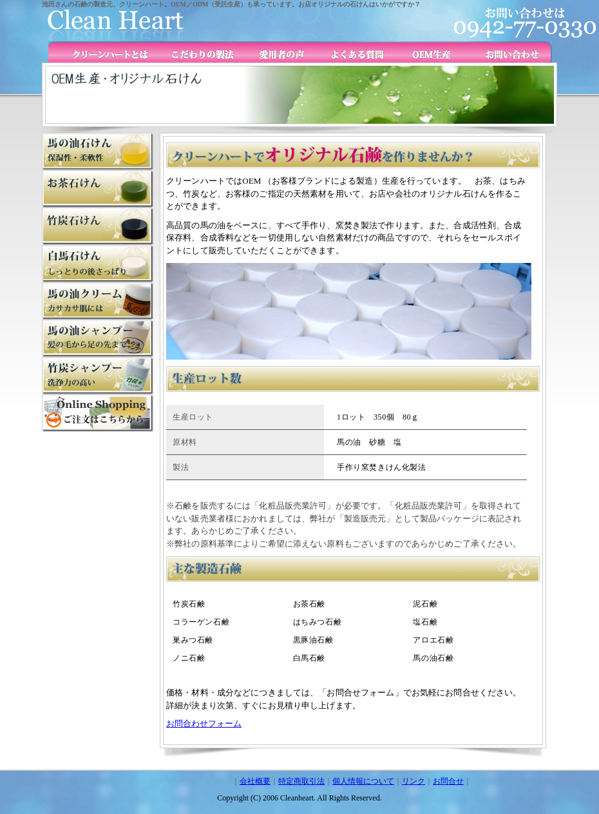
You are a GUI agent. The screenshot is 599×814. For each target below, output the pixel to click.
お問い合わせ (507, 51)
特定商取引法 (301, 781)
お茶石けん (97, 189)
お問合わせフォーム (204, 723)
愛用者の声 (275, 51)
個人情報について (363, 781)
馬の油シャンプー (97, 375)
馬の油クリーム (97, 301)
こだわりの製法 (193, 51)
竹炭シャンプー (97, 338)
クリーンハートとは (107, 51)
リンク (413, 781)
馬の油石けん (97, 151)
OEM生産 (429, 51)
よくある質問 (352, 51)
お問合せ (448, 781)
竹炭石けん (97, 226)
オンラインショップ (97, 413)
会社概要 (255, 781)
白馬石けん (97, 263)
